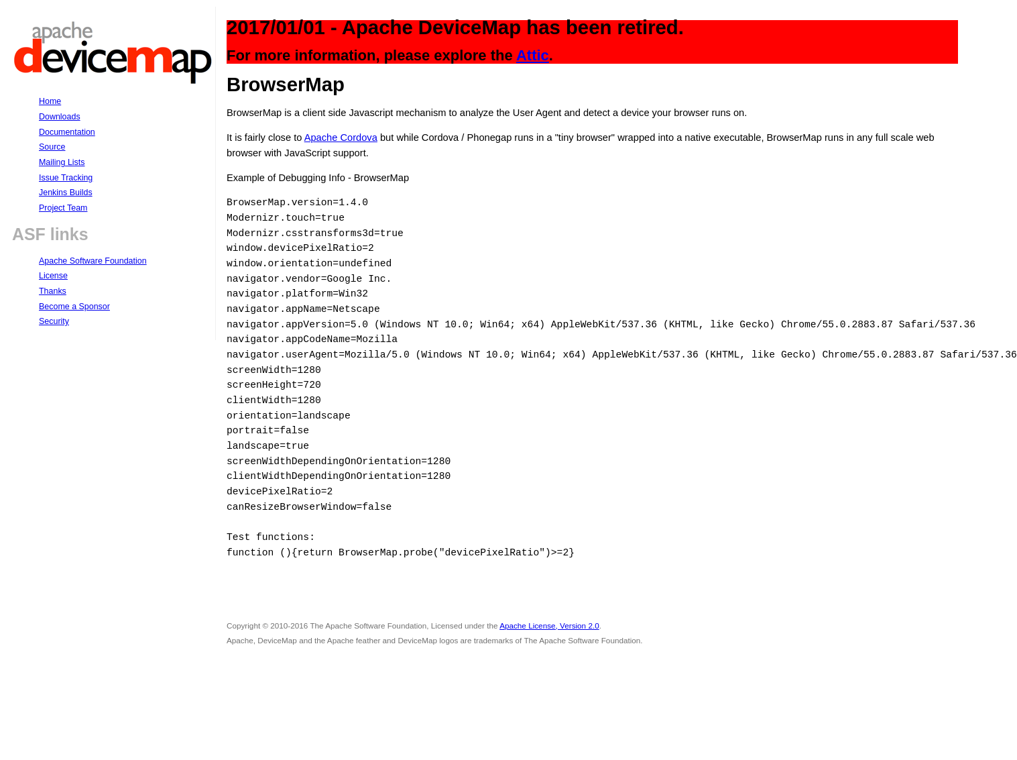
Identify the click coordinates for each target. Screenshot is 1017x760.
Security (54, 321)
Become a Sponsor (74, 306)
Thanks (52, 291)
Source (52, 147)
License (53, 275)
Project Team (63, 208)
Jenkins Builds (66, 192)
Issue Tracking (66, 177)
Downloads (59, 116)
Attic (532, 55)
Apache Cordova (340, 137)
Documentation (67, 132)
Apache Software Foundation (93, 261)
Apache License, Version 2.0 (549, 625)
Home (50, 101)
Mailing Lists (62, 162)
